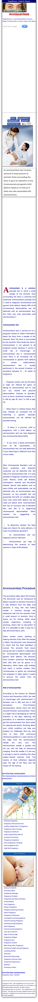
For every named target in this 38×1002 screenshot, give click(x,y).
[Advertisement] (19, 51)
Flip (24, 124)
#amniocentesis (11, 776)
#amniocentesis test (23, 776)
